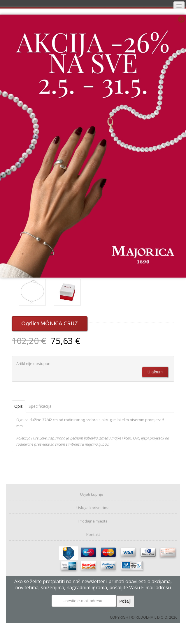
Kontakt (93, 534)
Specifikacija (40, 406)
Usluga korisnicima (93, 507)
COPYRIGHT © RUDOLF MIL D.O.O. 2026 (143, 617)
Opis (18, 406)
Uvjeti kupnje (91, 494)
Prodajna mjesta (93, 521)
